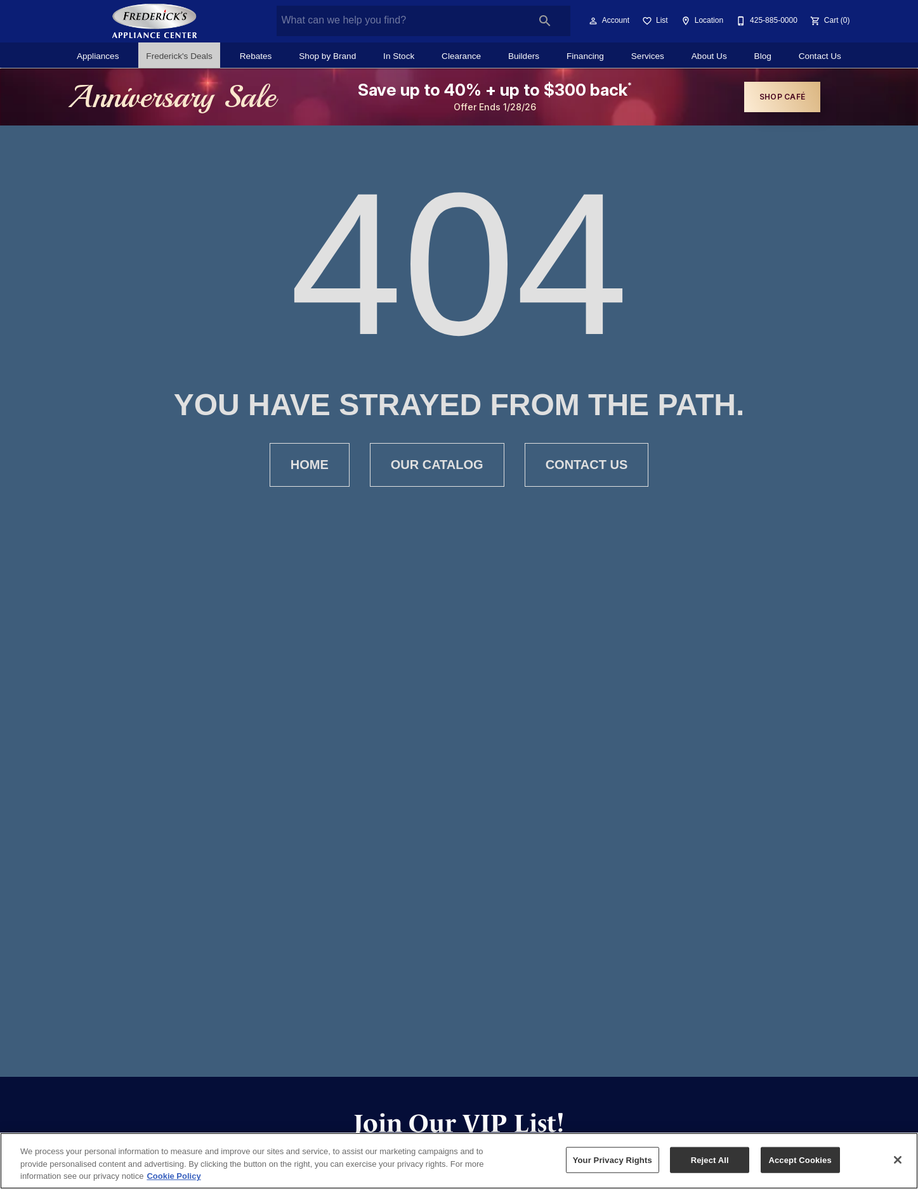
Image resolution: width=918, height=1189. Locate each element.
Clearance (461, 56)
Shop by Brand (327, 56)
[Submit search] (545, 21)
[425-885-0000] (765, 21)
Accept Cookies (799, 1159)
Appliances (98, 56)
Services (647, 56)
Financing (585, 56)
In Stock (398, 56)
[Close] (898, 1160)
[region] (459, 1161)
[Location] (700, 21)
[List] (653, 21)
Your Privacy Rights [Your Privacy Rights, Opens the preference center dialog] (612, 1159)
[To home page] (154, 21)
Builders (523, 56)
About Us (709, 56)
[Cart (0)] (829, 21)
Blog (762, 56)
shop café (782, 96)
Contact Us (820, 56)
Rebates (256, 56)
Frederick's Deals (179, 56)
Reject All (710, 1159)
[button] (593, 21)
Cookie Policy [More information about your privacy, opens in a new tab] (173, 1176)
